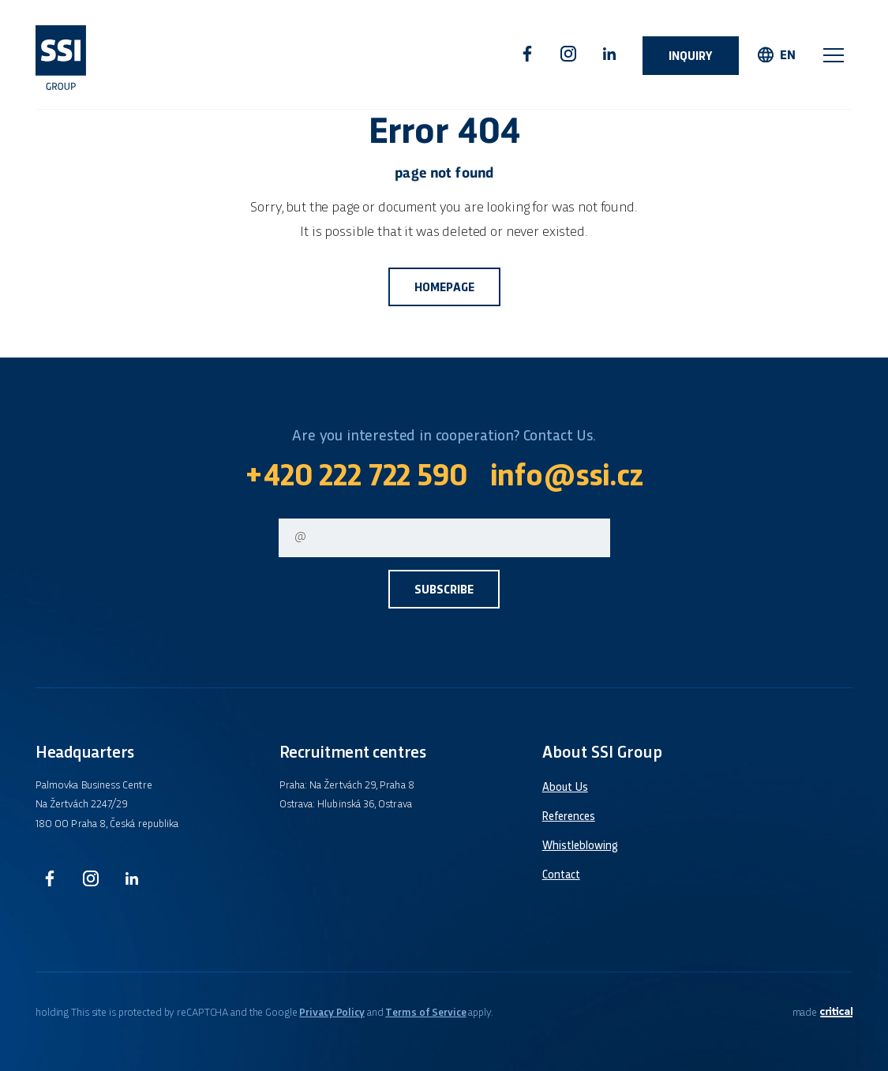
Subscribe (444, 591)
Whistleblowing (580, 846)
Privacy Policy (331, 1013)
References (568, 816)
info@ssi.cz (566, 477)
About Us (565, 787)
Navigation (833, 55)
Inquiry (691, 57)
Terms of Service (425, 1013)
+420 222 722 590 (355, 477)
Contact (561, 875)
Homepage (444, 288)
